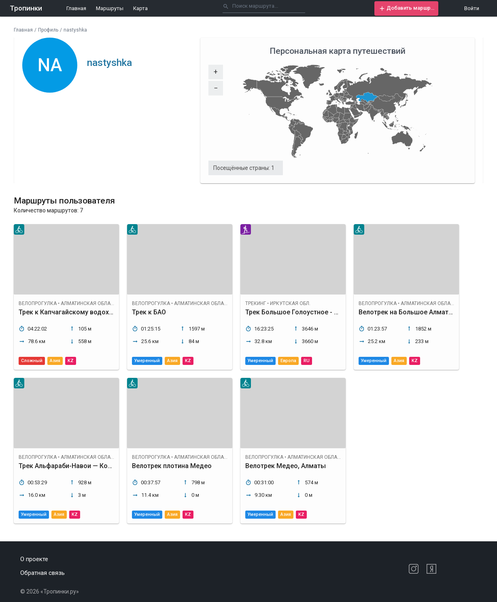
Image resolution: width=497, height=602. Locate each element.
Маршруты (109, 8)
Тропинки (26, 8)
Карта (140, 8)
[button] (406, 8)
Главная (76, 8)
